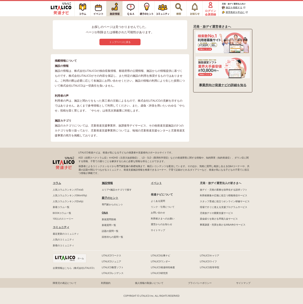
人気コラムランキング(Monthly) (70, 195)
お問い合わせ (158, 212)
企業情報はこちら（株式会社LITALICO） (74, 268)
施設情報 (107, 183)
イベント (156, 183)
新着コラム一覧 (61, 207)
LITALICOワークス (111, 255)
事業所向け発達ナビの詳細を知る (222, 85)
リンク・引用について (163, 207)
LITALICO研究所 (159, 273)
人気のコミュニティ (63, 239)
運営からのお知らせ (161, 224)
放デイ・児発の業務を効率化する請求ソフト (223, 189)
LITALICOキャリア (209, 255)
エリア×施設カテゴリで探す (117, 189)
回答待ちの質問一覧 (112, 237)
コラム (57, 183)
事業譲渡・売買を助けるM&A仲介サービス (222, 224)
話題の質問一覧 (110, 231)
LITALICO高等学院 (209, 267)
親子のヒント (110, 198)
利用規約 (105, 283)
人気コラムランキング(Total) (68, 189)
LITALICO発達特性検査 (163, 267)
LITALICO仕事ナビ (160, 255)
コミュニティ (61, 227)
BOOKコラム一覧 (62, 213)
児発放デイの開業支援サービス (216, 213)
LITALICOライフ (208, 261)
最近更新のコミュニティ (66, 233)
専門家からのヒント (112, 204)
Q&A (105, 212)
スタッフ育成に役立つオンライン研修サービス (225, 201)
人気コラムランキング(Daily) (68, 201)
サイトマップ (158, 230)
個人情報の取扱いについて (149, 283)
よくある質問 (158, 201)
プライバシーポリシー (200, 283)
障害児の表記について (64, 283)
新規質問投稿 (109, 219)
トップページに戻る (120, 42)
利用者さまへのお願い (163, 218)
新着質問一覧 (109, 225)
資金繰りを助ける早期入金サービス (219, 218)
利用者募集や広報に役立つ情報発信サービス (223, 195)
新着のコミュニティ (63, 245)
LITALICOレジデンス (113, 273)
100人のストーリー (63, 218)
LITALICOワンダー (160, 261)
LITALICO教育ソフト (113, 267)
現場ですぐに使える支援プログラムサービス (223, 207)
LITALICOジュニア (111, 261)
